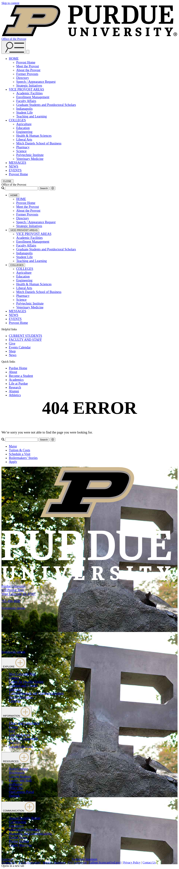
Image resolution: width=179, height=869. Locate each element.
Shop (12, 351)
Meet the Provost (27, 66)
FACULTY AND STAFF (25, 340)
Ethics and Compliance (24, 723)
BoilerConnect (18, 769)
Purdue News (18, 837)
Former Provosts (27, 74)
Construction (17, 822)
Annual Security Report (24, 818)
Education (23, 128)
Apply (13, 462)
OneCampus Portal (21, 792)
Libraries (15, 701)
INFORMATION (16, 712)
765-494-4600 (10, 601)
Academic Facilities (29, 93)
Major (13, 446)
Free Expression (77, 862)
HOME (14, 58)
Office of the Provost (13, 38)
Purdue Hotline (19, 841)
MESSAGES (17, 163)
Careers (14, 678)
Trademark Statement (84, 859)
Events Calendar (20, 347)
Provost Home (25, 62)
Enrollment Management (32, 97)
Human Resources (21, 697)
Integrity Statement (54, 862)
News (12, 355)
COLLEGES (17, 120)
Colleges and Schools (23, 685)
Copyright (7, 859)
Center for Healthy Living (26, 682)
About (13, 372)
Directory (22, 78)
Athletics (15, 395)
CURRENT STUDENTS (25, 336)
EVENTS (15, 170)
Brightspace (17, 772)
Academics (16, 380)
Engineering (24, 132)
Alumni (14, 391)
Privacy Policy (131, 862)
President (15, 742)
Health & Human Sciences (33, 136)
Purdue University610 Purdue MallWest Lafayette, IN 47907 (18, 590)
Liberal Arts (24, 139)
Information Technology (25, 830)
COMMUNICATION (18, 807)
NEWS (13, 166)
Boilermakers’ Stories (23, 458)
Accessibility (9, 862)
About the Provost (28, 70)
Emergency (16, 826)
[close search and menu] (27, 52)
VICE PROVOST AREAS (26, 89)
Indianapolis (24, 109)
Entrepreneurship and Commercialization (36, 693)
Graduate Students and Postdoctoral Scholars (46, 105)
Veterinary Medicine (29, 159)
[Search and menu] (13, 47)
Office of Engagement (23, 738)
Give (12, 343)
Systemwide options (13, 608)
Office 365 (16, 788)
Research (15, 387)
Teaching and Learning (31, 116)
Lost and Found (19, 735)
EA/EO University (30, 862)
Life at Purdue (18, 383)
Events (13, 727)
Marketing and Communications (30, 833)
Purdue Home (18, 368)
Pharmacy (22, 147)
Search (44, 188)
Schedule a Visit (19, 454)
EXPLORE (14, 663)
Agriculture (24, 124)
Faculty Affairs (26, 101)
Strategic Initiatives (29, 85)
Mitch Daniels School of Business (38, 143)
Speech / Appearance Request (35, 82)
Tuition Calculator (21, 746)
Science (21, 151)
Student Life (24, 112)
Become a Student (21, 376)
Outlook (14, 796)
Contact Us (149, 862)
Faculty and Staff (20, 780)
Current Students (20, 776)
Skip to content (10, 3)
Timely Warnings (20, 845)
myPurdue (15, 784)
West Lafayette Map (22, 674)
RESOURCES (16, 758)
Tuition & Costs (19, 450)
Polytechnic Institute (30, 155)
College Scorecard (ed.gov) (105, 862)
